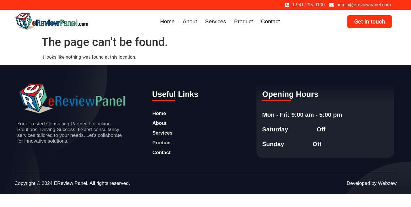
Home (167, 21)
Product (243, 21)
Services (215, 21)
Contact (270, 21)
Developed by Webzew (372, 183)
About (190, 21)
